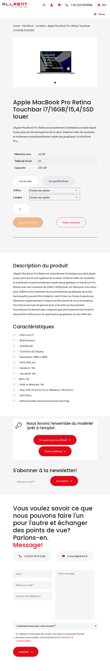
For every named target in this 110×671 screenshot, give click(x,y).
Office (17, 190)
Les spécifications (58, 181)
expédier (24, 651)
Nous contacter (71, 222)
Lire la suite (25, 181)
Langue (17, 197)
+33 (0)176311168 (32, 556)
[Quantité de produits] (21, 209)
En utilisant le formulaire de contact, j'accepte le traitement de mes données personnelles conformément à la (50, 637)
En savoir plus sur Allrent (53, 439)
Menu (99, 14)
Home (16, 25)
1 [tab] (55, 82)
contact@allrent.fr (75, 556)
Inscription (62, 480)
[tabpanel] (55, 62)
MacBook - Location (34, 25)
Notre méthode (53, 451)
